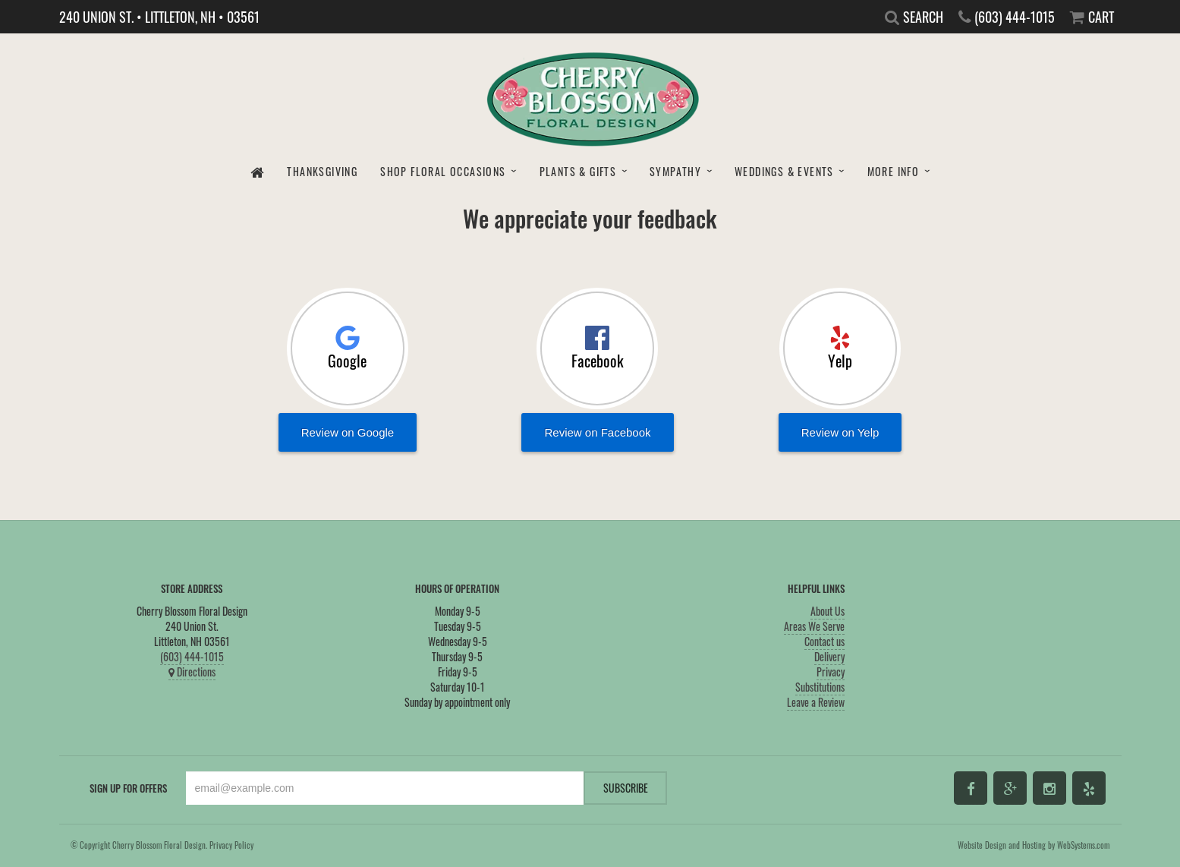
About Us (827, 611)
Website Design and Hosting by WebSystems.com (1033, 845)
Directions (192, 671)
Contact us (824, 641)
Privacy (831, 671)
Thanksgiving (322, 171)
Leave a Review (816, 702)
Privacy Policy (231, 845)
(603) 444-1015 (192, 656)
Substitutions (820, 687)
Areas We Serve (814, 626)
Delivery (829, 656)
